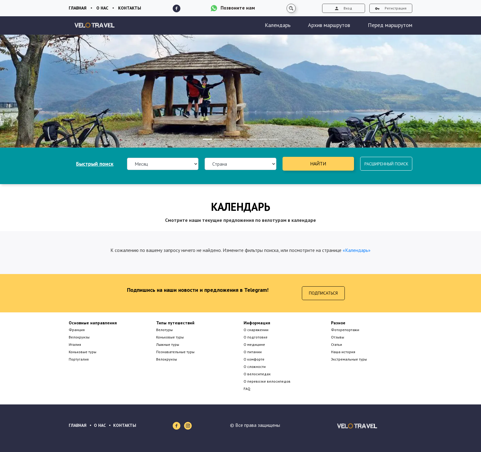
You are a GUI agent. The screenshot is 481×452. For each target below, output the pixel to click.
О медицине (254, 344)
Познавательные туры (175, 352)
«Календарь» (357, 250)
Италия (75, 344)
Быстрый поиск (95, 163)
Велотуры (164, 329)
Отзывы (337, 337)
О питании (253, 352)
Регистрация (390, 8)
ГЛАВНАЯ (78, 425)
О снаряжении (256, 329)
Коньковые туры (82, 352)
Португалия (79, 359)
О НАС (100, 425)
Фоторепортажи (345, 329)
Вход (343, 8)
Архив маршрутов (329, 25)
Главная (78, 8)
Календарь (278, 25)
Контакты (129, 8)
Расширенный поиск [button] (386, 164)
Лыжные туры (167, 344)
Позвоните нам (238, 8)
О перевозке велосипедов (267, 381)
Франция (77, 329)
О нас (102, 8)
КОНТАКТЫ (124, 425)
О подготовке (255, 337)
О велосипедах (257, 374)
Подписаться (323, 293)
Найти (318, 163)
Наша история (343, 352)
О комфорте (254, 359)
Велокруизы (79, 337)
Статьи (336, 344)
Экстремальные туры (349, 359)
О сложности (255, 366)
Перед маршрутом (390, 25)
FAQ (247, 388)
